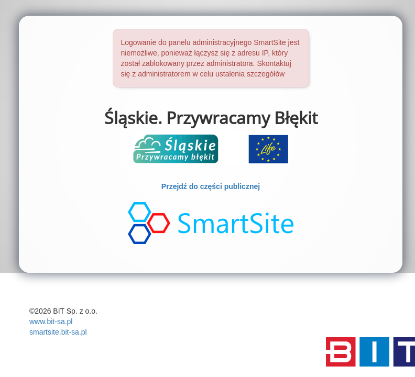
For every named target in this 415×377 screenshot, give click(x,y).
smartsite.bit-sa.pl (58, 332)
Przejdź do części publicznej (210, 186)
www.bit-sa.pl (50, 321)
